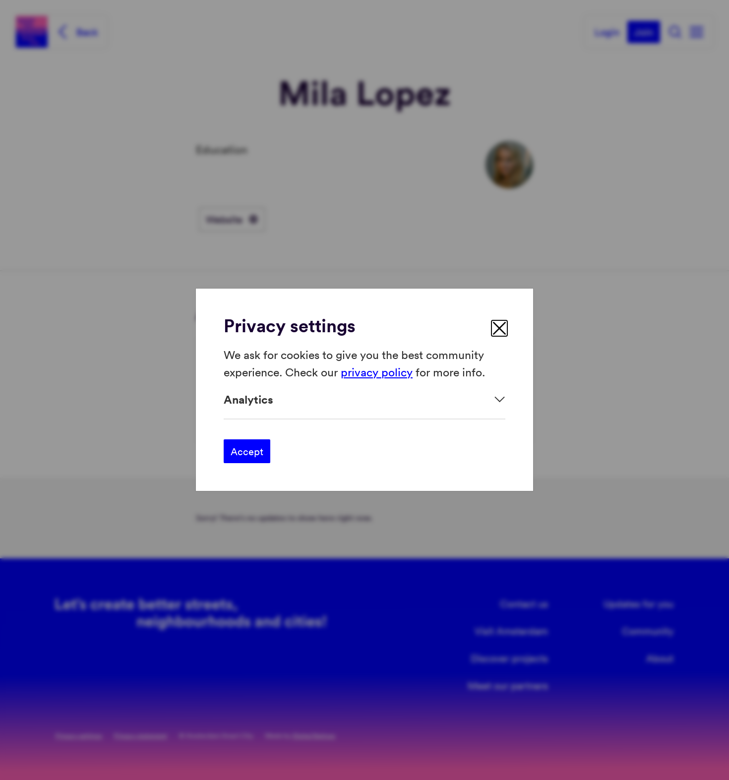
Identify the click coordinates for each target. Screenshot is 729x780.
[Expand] (364, 399)
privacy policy (377, 371)
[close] (499, 328)
